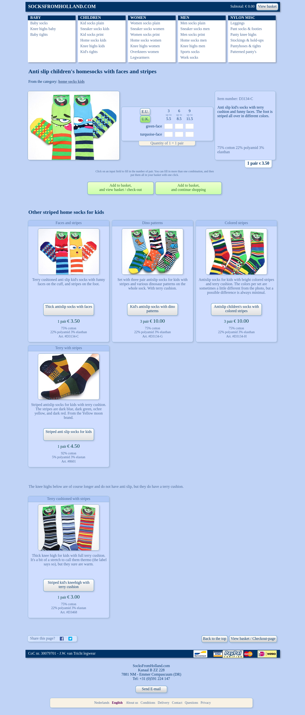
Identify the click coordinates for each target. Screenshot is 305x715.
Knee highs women (145, 46)
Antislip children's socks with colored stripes (236, 309)
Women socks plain (145, 23)
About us (132, 702)
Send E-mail (151, 689)
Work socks (189, 57)
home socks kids (71, 81)
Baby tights (39, 34)
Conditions (148, 702)
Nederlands (101, 702)
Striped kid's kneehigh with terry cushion (69, 584)
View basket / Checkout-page (253, 638)
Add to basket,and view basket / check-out (120, 187)
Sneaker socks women (147, 29)
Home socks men (193, 40)
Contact (177, 702)
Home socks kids (93, 40)
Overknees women (144, 52)
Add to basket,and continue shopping (188, 187)
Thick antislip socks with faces (68, 307)
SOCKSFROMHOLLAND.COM (62, 6)
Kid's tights (89, 52)
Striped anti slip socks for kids (69, 432)
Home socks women (145, 40)
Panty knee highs (243, 34)
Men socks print (192, 34)
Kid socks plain (92, 23)
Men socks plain (192, 23)
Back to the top (214, 638)
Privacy (206, 702)
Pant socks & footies (246, 29)
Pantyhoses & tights (245, 46)
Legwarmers (139, 57)
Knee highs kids (92, 46)
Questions (191, 702)
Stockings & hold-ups (247, 40)
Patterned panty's (243, 52)
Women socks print (145, 34)
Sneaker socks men (195, 29)
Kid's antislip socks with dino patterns (152, 309)
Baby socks (39, 23)
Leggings (237, 23)
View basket (267, 6)
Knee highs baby (43, 29)
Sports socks (189, 52)
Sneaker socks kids (94, 29)
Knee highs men (192, 46)
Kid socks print (92, 34)
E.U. (145, 112)
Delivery (163, 702)
